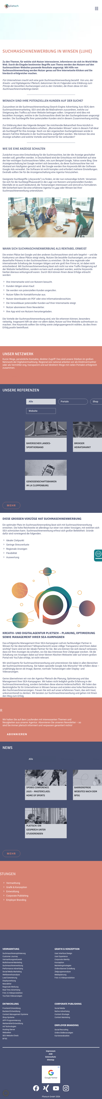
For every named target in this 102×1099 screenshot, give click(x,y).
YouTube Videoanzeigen (12, 996)
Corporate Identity (62, 959)
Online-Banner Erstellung (65, 968)
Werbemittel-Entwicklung (13, 1023)
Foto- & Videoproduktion (13, 993)
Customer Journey (10, 956)
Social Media (60, 1008)
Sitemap (50, 1060)
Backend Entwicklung (11, 1011)
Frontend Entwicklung (12, 1008)
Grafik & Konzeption (16, 887)
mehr (30, 376)
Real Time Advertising (11, 990)
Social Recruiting (61, 1030)
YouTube (18, 657)
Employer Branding (16, 899)
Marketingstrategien (63, 965)
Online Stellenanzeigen (64, 1033)
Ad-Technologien (9, 1026)
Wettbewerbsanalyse (11, 975)
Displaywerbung (9, 981)
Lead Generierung (10, 978)
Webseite (25, 134)
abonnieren (17, 734)
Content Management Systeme (15, 1014)
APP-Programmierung (12, 1020)
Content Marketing (62, 1017)
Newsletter (38, 307)
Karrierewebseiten (62, 1036)
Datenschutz (50, 1057)
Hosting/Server (9, 1029)
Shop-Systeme (8, 1017)
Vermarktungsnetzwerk (12, 959)
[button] (6, 1093)
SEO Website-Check (10, 1036)
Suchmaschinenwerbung (13, 965)
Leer (57, 187)
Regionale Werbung (10, 987)
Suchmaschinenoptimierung (14, 953)
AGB (50, 1054)
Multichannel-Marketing (12, 962)
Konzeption (59, 962)
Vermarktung (13, 883)
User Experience (61, 956)
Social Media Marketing (12, 972)
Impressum (50, 1051)
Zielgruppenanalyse (63, 972)
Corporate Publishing (17, 895)
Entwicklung (12, 891)
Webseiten (7, 1032)
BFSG (5, 1039)
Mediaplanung (60, 975)
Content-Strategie (62, 1014)
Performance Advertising (13, 968)
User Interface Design (63, 953)
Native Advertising (62, 1011)
